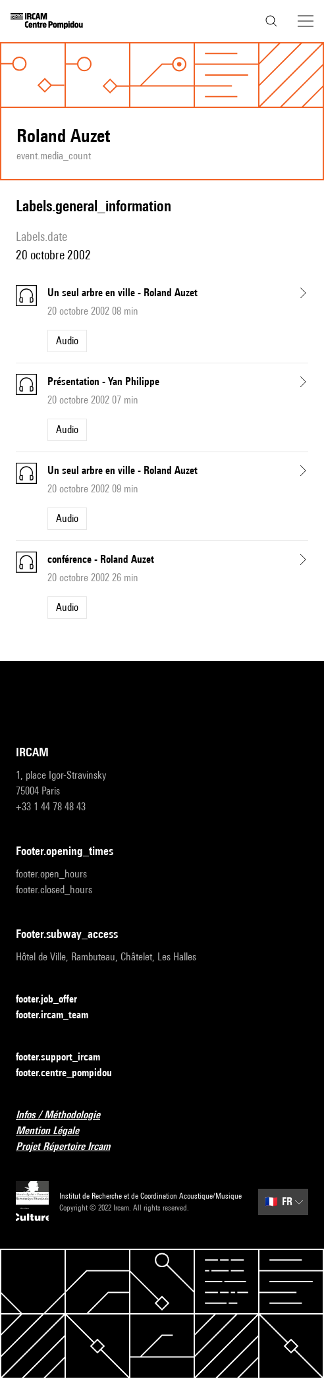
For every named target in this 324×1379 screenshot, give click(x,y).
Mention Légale (55, 1131)
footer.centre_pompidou (72, 1073)
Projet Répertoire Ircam (71, 1147)
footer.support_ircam (66, 1057)
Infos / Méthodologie (66, 1115)
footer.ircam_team (60, 1015)
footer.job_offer (54, 999)
